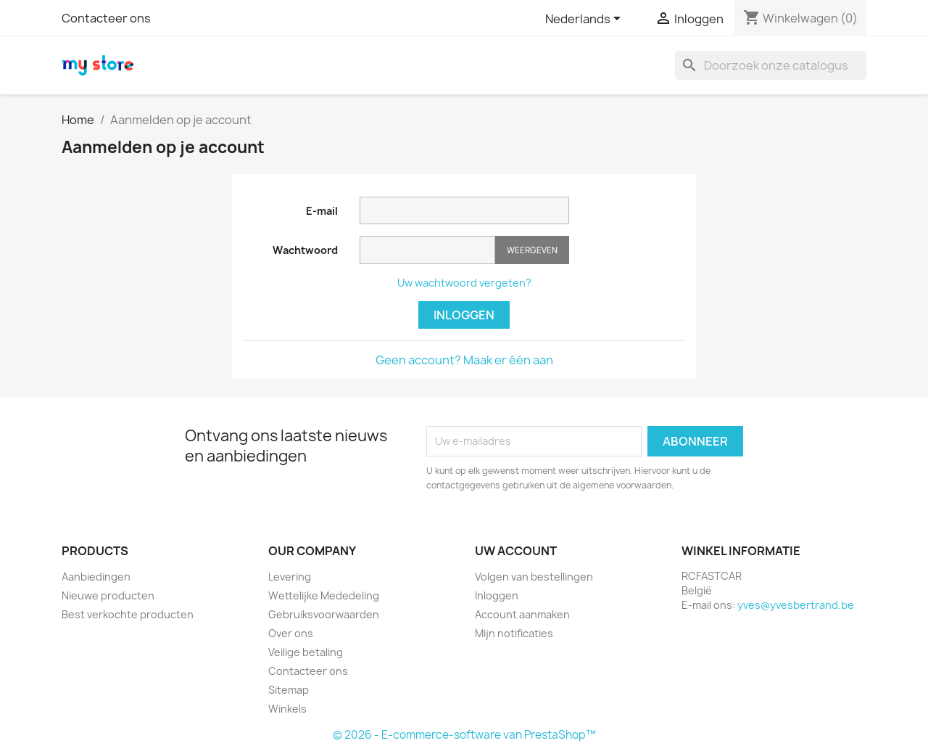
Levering (289, 576)
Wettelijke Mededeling (323, 595)
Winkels (287, 709)
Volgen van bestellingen (534, 576)
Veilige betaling (305, 652)
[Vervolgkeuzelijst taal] (585, 19)
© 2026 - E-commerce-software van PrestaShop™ (464, 734)
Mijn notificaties (514, 633)
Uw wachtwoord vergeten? (464, 283)
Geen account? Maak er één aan (464, 360)
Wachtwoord (305, 250)
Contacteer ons (106, 18)
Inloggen (464, 315)
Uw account (516, 551)
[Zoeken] (770, 65)
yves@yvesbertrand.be (795, 605)
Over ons (290, 633)
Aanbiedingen (96, 576)
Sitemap (288, 690)
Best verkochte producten (128, 614)
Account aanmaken (522, 614)
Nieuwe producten (108, 595)
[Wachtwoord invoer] (427, 250)
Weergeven (532, 250)
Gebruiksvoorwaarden (323, 614)
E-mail (322, 211)
